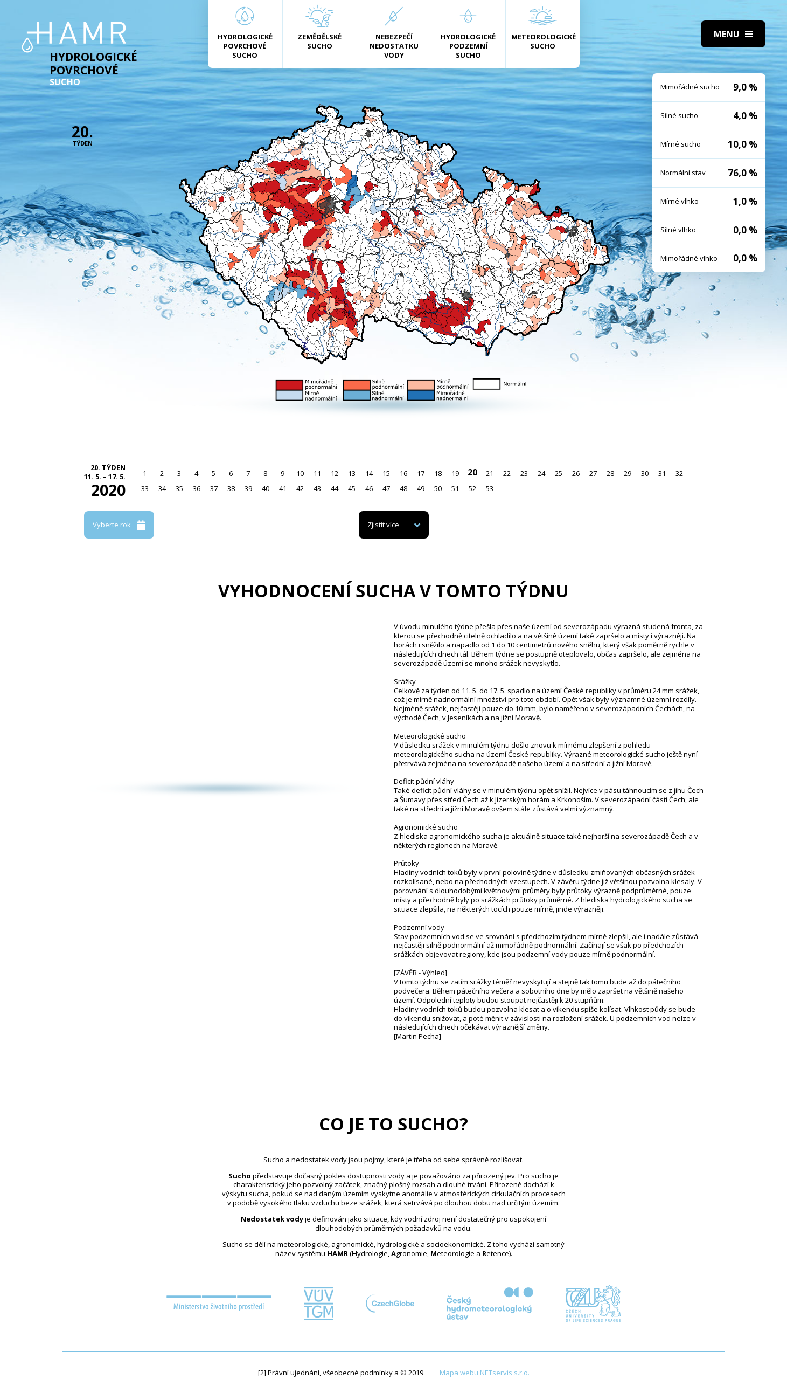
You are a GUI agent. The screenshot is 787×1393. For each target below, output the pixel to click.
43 (317, 488)
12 (334, 473)
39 (248, 488)
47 (386, 488)
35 (179, 488)
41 (283, 488)
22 (507, 473)
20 (472, 472)
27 (593, 473)
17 (420, 473)
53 (489, 488)
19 (455, 473)
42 (300, 488)
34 (162, 488)
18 (438, 473)
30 (645, 473)
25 (558, 473)
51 (455, 488)
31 (662, 473)
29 (627, 473)
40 (265, 488)
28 (610, 473)
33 (145, 488)
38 (231, 488)
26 (576, 473)
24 (541, 473)
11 (317, 473)
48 (403, 488)
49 (420, 488)
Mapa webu (459, 1372)
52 (472, 488)
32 (679, 473)
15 (386, 473)
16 (403, 473)
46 (369, 488)
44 (334, 488)
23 (524, 473)
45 (352, 488)
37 (214, 488)
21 (489, 473)
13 (352, 473)
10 (300, 473)
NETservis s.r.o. (505, 1372)
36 (196, 488)
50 (438, 488)
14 (369, 473)
